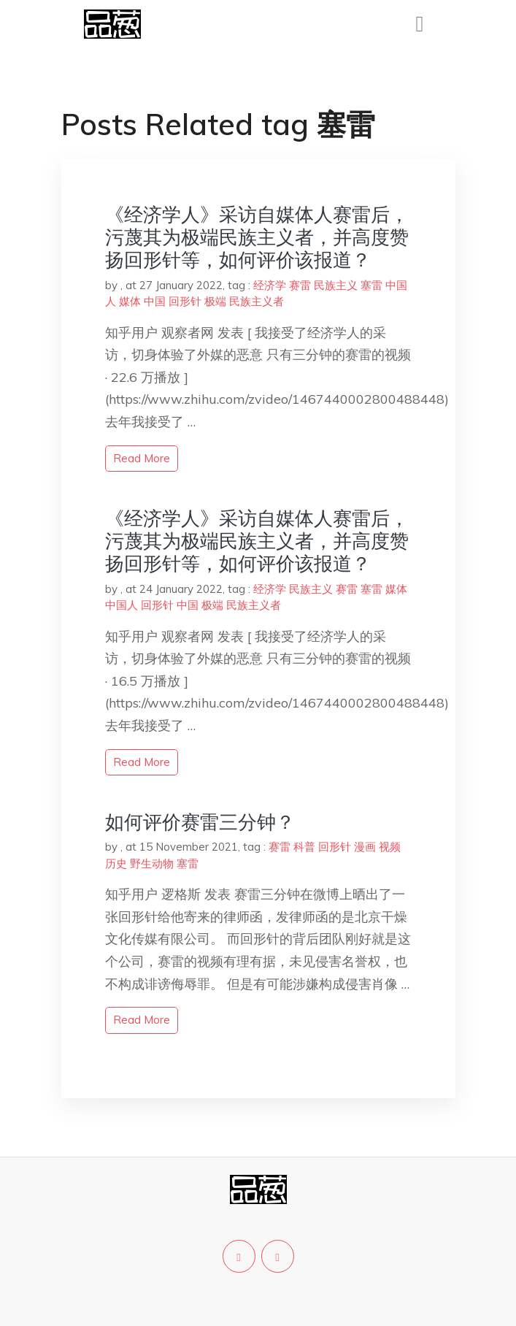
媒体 (130, 301)
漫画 (365, 847)
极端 (215, 301)
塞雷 (371, 285)
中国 (155, 301)
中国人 (121, 605)
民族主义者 (256, 301)
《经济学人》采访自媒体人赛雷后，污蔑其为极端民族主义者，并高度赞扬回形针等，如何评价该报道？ (257, 237)
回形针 (185, 301)
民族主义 (336, 285)
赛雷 (300, 285)
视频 (390, 847)
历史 (116, 863)
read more (141, 458)
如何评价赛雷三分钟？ (200, 822)
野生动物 (152, 863)
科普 (304, 847)
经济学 (269, 285)
